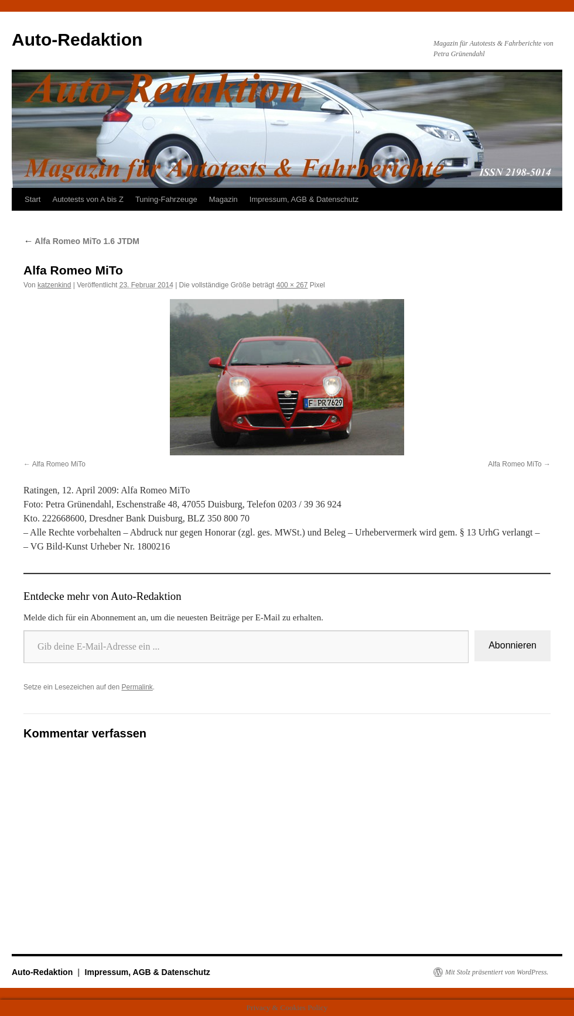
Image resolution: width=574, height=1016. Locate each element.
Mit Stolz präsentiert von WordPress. (496, 972)
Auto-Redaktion (77, 39)
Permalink (136, 687)
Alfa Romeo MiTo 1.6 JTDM (81, 241)
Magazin (223, 199)
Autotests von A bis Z (87, 199)
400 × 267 (292, 285)
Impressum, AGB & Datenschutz (304, 199)
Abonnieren (512, 645)
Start (32, 199)
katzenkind (54, 285)
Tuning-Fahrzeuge (166, 199)
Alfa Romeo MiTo (59, 464)
